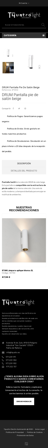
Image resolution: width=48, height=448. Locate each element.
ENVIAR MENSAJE (24, 401)
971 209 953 (11, 363)
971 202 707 (11, 367)
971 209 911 (11, 357)
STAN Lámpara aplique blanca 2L (17, 270)
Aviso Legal (40, 429)
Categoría (10, 35)
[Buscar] (24, 24)
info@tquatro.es (13, 352)
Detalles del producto (24, 171)
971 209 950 (11, 360)
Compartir (14, 108)
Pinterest (25, 108)
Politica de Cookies (35, 432)
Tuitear (19, 108)
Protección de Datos (25, 435)
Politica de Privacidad (15, 432)
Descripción (24, 163)
